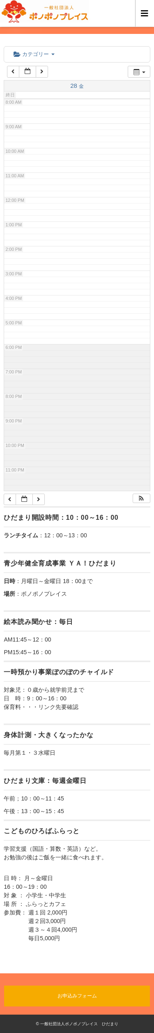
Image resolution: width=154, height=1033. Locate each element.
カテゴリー (34, 54)
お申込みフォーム (77, 996)
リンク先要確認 (58, 707)
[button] (141, 498)
